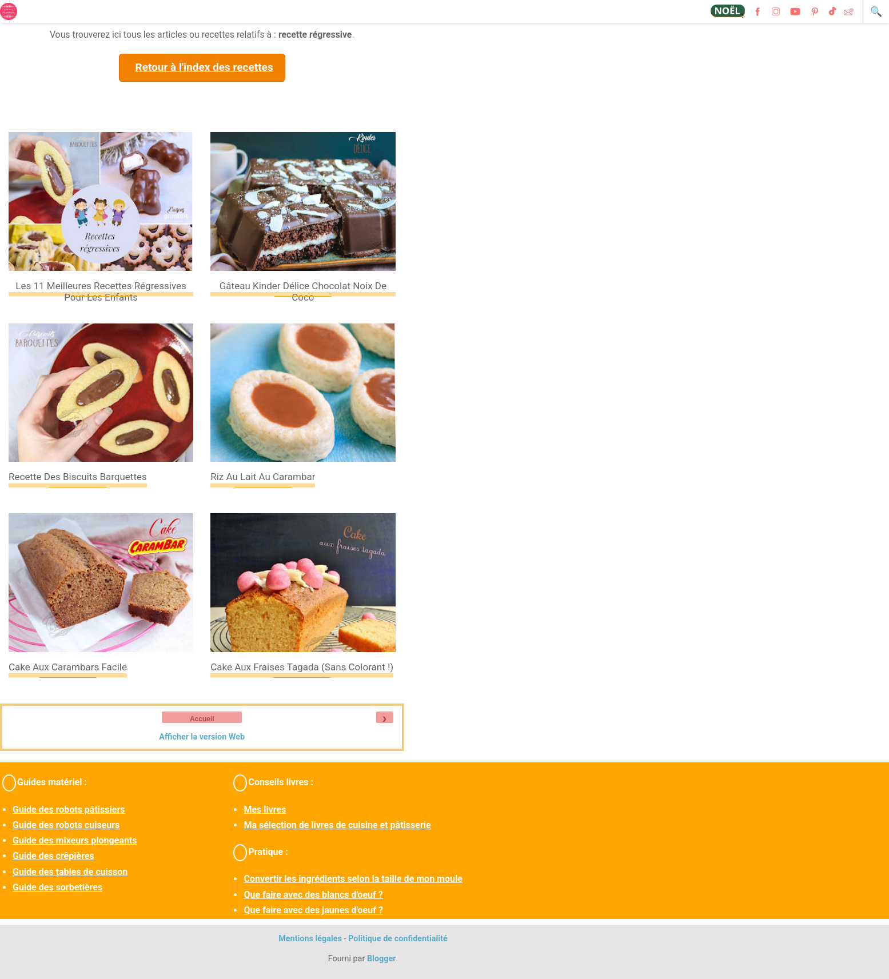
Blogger (381, 959)
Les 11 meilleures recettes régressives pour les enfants (100, 291)
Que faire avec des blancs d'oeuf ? (313, 894)
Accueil (202, 719)
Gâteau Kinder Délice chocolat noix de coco (303, 291)
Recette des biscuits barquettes (78, 476)
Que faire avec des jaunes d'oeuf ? (313, 910)
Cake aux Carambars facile (68, 667)
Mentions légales (310, 939)
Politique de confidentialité (398, 939)
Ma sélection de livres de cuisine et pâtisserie (337, 825)
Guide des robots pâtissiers (69, 809)
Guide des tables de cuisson (70, 871)
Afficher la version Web (202, 737)
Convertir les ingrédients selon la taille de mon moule (353, 878)
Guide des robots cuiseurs (66, 825)
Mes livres (265, 809)
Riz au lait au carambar (262, 476)
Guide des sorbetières (57, 887)
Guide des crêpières (53, 855)
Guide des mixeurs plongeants (75, 840)
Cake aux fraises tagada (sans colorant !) (301, 667)
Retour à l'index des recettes (204, 67)
